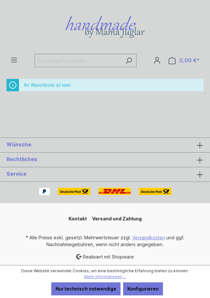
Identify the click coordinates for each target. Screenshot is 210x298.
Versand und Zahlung (117, 218)
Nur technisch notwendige (86, 288)
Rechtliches (22, 159)
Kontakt (78, 218)
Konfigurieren (143, 288)
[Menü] (14, 60)
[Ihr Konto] (157, 60)
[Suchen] (129, 60)
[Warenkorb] (184, 60)
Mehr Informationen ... (105, 276)
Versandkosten (148, 237)
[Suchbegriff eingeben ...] (78, 60)
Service (16, 174)
